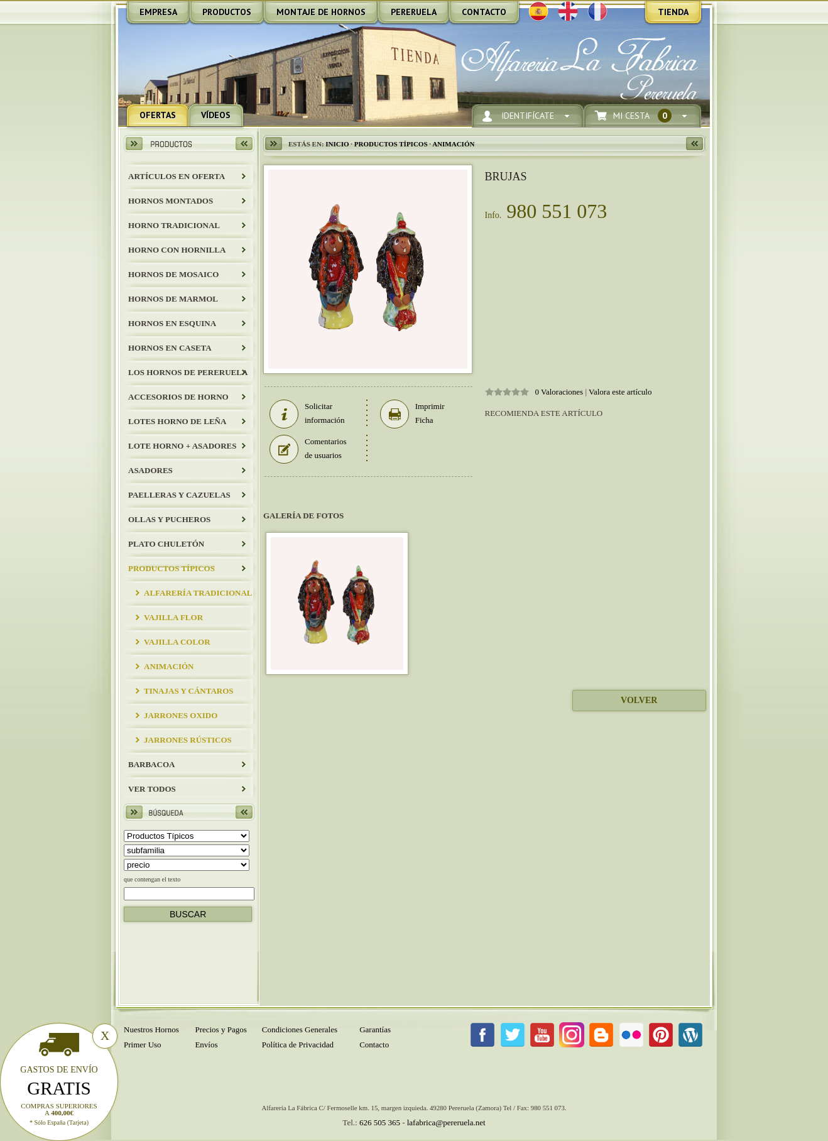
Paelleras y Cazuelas (179, 495)
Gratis (59, 1088)
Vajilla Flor (173, 617)
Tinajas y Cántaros (189, 691)
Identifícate (528, 116)
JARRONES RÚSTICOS (188, 740)
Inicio (337, 144)
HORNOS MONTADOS (170, 200)
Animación (168, 666)
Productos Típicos (171, 568)
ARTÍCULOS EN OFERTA (176, 176)
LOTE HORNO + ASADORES (182, 445)
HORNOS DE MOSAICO (173, 274)
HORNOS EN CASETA (170, 347)
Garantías (375, 1029)
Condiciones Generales (299, 1029)
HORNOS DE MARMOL (173, 298)
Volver (639, 700)
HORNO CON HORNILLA (177, 249)
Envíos (206, 1044)
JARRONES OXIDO (180, 715)
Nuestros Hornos (151, 1029)
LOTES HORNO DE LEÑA (177, 421)
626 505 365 (379, 1122)
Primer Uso (142, 1044)
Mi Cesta (642, 116)
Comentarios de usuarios (308, 448)
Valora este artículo (620, 391)
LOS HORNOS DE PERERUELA (188, 372)
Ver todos (152, 789)
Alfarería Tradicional (198, 593)
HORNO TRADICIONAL (174, 225)
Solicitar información (307, 413)
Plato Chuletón (166, 544)
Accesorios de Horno (178, 396)
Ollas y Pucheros (169, 519)
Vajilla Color (177, 642)
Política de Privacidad (298, 1044)
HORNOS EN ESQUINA (172, 323)
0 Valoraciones (559, 391)
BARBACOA (151, 764)
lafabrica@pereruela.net (446, 1122)
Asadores (150, 470)
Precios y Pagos (220, 1029)
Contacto (374, 1044)
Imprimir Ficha (412, 413)
